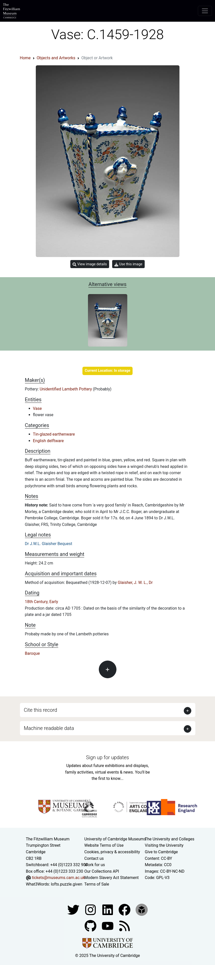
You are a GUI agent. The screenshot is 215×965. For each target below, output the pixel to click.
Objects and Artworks (56, 57)
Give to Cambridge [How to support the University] (161, 851)
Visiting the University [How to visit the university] (164, 845)
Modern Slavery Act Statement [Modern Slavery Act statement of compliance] (111, 877)
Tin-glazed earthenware (54, 434)
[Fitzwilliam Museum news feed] (124, 925)
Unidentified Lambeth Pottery (66, 389)
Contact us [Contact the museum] (94, 858)
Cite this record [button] (40, 710)
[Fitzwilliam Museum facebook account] (108, 909)
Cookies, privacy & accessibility (112, 851)
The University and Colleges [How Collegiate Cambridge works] (169, 839)
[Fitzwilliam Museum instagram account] (91, 909)
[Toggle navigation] (205, 11)
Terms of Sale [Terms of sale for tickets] (96, 884)
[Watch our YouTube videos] (108, 925)
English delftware (48, 440)
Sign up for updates (107, 757)
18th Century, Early (41, 601)
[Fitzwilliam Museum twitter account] (73, 909)
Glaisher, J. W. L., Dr (135, 582)
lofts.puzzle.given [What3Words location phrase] (66, 884)
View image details (90, 264)
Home (25, 57)
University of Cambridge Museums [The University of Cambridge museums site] (115, 839)
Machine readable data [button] (49, 728)
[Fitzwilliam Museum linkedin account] (125, 909)
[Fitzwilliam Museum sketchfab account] (142, 909)
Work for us (94, 864)
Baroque (32, 653)
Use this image (128, 264)
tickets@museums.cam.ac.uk (58, 877)
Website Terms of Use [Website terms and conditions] (104, 845)
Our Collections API (101, 871)
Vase (37, 408)
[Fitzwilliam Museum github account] (91, 925)
